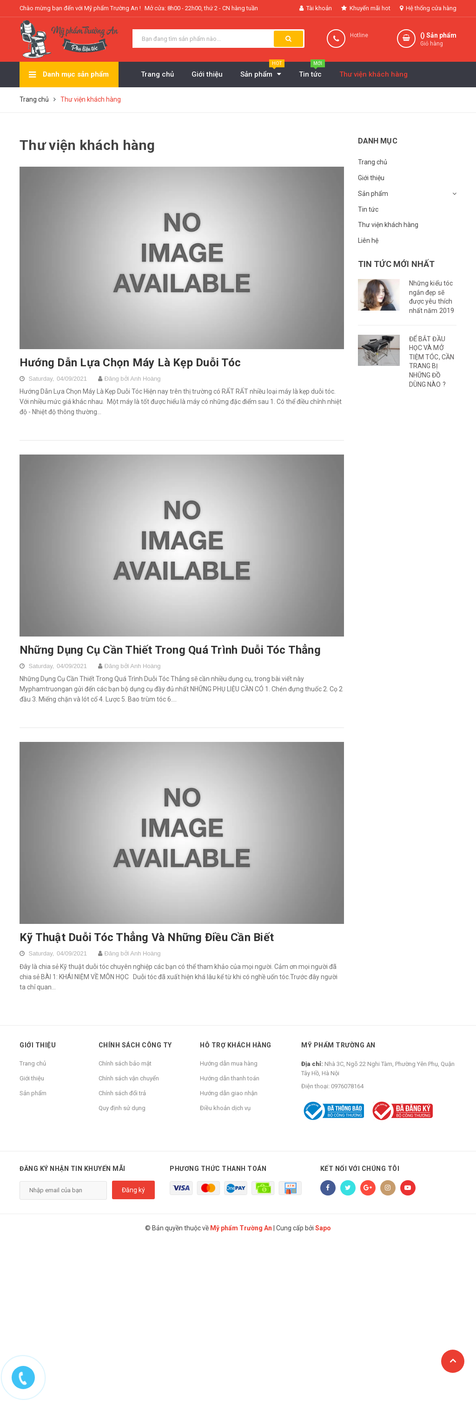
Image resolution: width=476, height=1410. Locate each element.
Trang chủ (372, 162)
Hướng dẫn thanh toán (229, 1078)
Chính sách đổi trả (122, 1093)
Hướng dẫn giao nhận (229, 1093)
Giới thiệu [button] (38, 1045)
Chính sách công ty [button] (135, 1045)
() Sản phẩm (438, 40)
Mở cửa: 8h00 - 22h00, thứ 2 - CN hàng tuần (201, 8)
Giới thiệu (371, 178)
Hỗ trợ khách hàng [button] (235, 1045)
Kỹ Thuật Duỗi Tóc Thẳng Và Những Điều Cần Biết (147, 937)
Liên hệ (368, 240)
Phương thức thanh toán (218, 1168)
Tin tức (368, 209)
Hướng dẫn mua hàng (229, 1063)
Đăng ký (133, 1190)
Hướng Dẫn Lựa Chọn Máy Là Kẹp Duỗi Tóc (130, 362)
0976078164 (347, 1086)
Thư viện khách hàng (388, 224)
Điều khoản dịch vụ (225, 1108)
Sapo (323, 1228)
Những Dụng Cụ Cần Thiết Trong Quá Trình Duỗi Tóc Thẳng (170, 649)
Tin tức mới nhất (396, 264)
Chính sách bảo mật (125, 1063)
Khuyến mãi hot (365, 8)
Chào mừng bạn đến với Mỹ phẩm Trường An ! (80, 8)
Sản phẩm (373, 193)
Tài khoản (315, 8)
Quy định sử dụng (122, 1108)
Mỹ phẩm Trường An (338, 1045)
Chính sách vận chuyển (129, 1078)
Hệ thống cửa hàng (428, 8)
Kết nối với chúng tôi (360, 1168)
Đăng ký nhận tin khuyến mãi (73, 1168)
